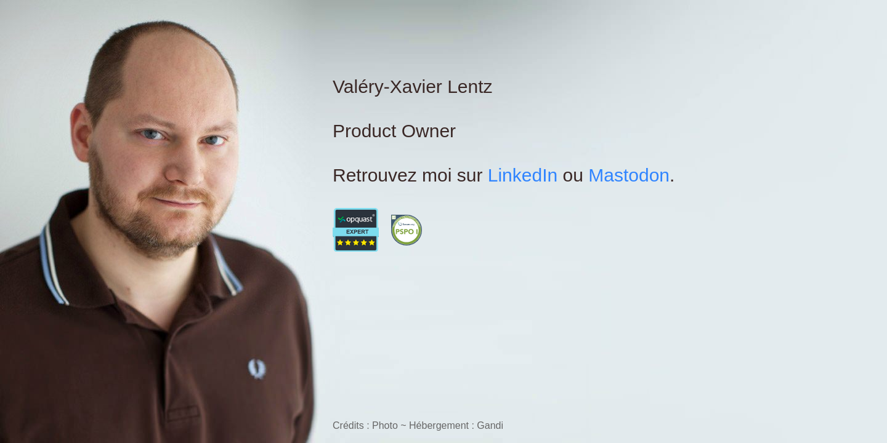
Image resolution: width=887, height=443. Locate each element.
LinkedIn (522, 175)
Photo (385, 425)
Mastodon (629, 175)
